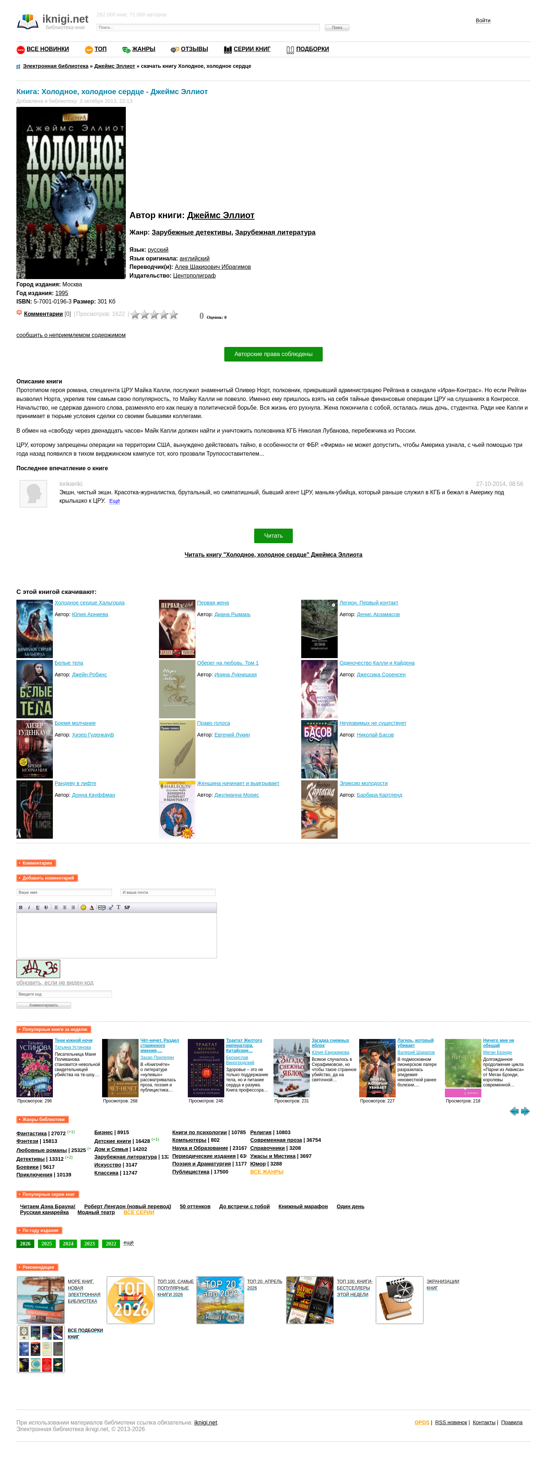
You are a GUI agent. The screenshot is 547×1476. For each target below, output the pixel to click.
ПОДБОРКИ (312, 49)
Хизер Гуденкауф (93, 735)
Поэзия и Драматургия (201, 1164)
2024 (68, 1244)
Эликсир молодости (364, 783)
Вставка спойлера (127, 907)
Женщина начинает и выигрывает (238, 783)
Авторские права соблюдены (273, 354)
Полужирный (21, 907)
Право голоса (213, 723)
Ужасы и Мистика (272, 1156)
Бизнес (103, 1132)
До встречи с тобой (244, 1206)
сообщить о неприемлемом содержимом (71, 335)
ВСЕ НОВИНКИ (48, 49)
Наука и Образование (200, 1148)
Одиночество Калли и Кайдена (377, 663)
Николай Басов (375, 735)
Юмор (258, 1164)
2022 (111, 1244)
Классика (106, 1173)
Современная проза (276, 1140)
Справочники (267, 1148)
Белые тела (69, 663)
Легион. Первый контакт (369, 603)
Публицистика (190, 1172)
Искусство (107, 1165)
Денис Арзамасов (378, 614)
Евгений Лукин (232, 735)
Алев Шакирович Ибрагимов (213, 267)
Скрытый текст (102, 907)
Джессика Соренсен (381, 674)
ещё (129, 1242)
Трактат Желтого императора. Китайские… (244, 1045)
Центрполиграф (194, 276)
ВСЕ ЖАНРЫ (266, 1172)
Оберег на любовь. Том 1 (228, 663)
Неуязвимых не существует (373, 723)
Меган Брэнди (497, 1052)
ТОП (101, 49)
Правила (512, 1422)
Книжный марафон (303, 1206)
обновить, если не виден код (54, 983)
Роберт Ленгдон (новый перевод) (127, 1206)
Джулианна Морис (236, 795)
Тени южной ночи (74, 1040)
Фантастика (31, 1133)
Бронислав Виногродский (240, 1060)
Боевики (27, 1167)
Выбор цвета (92, 907)
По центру (65, 907)
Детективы (30, 1159)
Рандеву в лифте (75, 783)
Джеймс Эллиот (221, 215)
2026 (25, 1244)
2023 (89, 1244)
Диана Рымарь (232, 614)
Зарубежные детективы (191, 232)
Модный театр (96, 1212)
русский (158, 250)
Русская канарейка (44, 1212)
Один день (350, 1206)
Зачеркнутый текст (46, 907)
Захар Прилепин (157, 1057)
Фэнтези (27, 1141)
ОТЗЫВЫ (194, 49)
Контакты (484, 1422)
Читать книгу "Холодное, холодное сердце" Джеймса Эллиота (273, 555)
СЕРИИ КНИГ (252, 49)
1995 (61, 293)
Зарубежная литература (275, 232)
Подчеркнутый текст (38, 907)
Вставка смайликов (83, 907)
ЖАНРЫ (143, 49)
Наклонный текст (29, 907)
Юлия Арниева (90, 614)
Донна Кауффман (93, 795)
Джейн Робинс (89, 674)
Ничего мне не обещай (498, 1043)
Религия (260, 1132)
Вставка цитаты (110, 907)
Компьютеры (189, 1140)
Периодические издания (204, 1156)
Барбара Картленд (379, 795)
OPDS (422, 1422)
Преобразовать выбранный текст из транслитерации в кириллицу (119, 907)
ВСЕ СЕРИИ (139, 1212)
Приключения (34, 1175)
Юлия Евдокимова (330, 1052)
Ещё (114, 501)
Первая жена (213, 603)
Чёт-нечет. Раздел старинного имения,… (159, 1045)
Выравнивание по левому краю (56, 907)
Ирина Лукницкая (235, 674)
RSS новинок (451, 1422)
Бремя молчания (75, 723)
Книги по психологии (199, 1132)
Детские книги (112, 1141)
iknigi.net (205, 1422)
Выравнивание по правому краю (73, 907)
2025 (47, 1244)
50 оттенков (195, 1206)
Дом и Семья (111, 1149)
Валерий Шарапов (416, 1052)
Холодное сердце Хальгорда (90, 603)
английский (194, 258)
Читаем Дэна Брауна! (47, 1206)
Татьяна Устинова (73, 1047)
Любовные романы (41, 1150)
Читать (273, 536)
